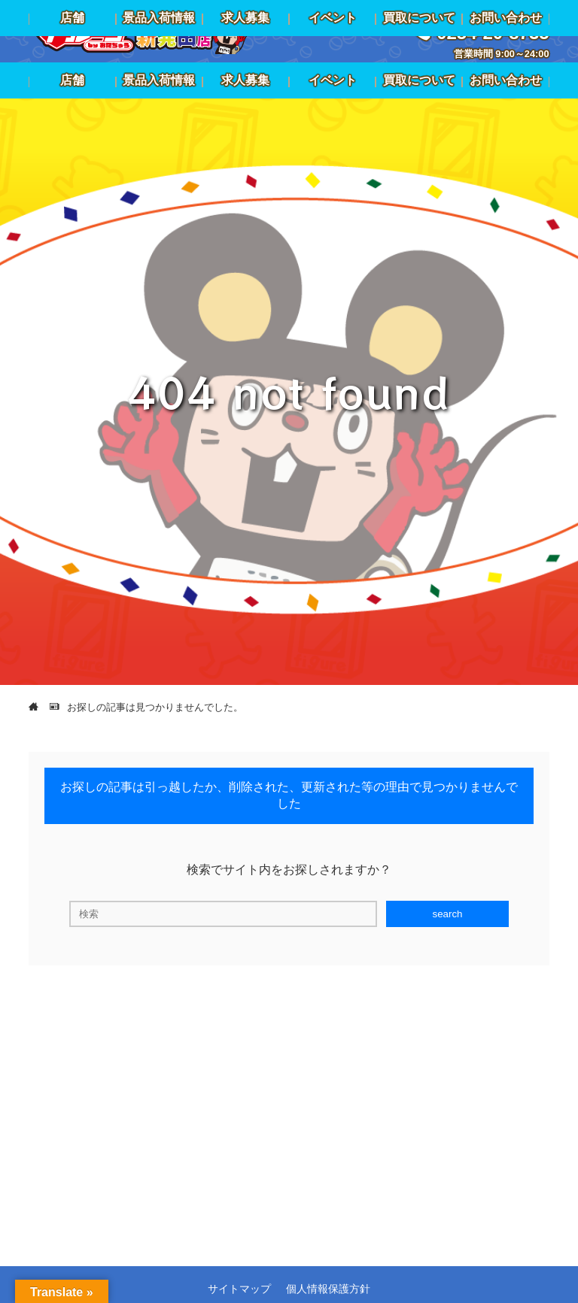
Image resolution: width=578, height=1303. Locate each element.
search (447, 914)
